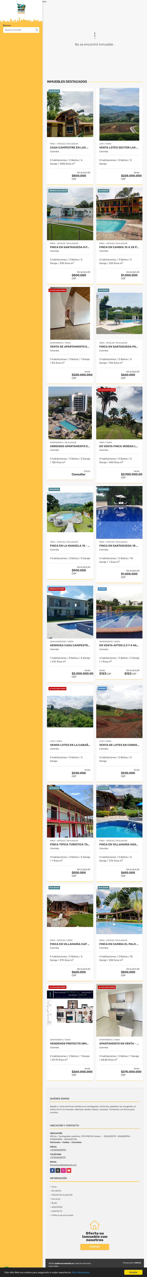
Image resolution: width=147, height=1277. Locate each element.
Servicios (56, 1199)
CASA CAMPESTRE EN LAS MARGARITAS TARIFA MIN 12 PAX (70, 147)
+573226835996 (58, 1150)
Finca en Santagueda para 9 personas (119, 346)
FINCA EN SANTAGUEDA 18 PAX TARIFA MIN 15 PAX (119, 545)
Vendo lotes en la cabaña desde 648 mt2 (70, 745)
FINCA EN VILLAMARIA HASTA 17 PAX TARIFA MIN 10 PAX (119, 844)
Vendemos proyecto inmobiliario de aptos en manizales (70, 1043)
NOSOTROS (57, 1207)
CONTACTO (57, 1211)
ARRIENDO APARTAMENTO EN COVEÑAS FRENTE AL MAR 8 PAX (70, 446)
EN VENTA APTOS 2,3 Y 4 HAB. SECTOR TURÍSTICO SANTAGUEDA (119, 645)
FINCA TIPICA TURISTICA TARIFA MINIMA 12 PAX (70, 844)
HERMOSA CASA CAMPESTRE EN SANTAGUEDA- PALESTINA (70, 645)
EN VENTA (56, 1191)
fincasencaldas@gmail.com (63, 1165)
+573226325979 (58, 1157)
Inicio (54, 1187)
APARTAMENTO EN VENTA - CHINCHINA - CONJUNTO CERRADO (119, 1043)
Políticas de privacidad (62, 1215)
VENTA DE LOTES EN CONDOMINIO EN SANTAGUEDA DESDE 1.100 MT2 (119, 745)
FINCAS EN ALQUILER (62, 1195)
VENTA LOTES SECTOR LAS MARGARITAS (119, 147)
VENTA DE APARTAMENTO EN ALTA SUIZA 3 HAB (70, 346)
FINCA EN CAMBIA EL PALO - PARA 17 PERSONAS (119, 944)
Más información (81, 1272)
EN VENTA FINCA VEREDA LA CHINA (119, 446)
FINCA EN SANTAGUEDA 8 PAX (70, 247)
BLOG (54, 1203)
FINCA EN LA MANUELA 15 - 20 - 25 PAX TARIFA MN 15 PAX (70, 545)
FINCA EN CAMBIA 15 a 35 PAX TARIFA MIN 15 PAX (119, 247)
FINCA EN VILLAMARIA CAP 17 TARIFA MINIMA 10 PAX (70, 944)
